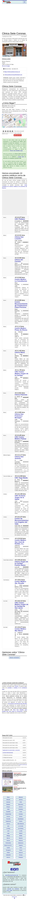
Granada (8, 818)
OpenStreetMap (19, 126)
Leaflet (14, 126)
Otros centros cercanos (19, 131)
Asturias (8, 802)
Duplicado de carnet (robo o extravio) (11, 750)
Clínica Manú (20, 352)
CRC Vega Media (21, 478)
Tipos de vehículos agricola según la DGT (20, 789)
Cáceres (21, 806)
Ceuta (20, 811)
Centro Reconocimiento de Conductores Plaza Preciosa (21, 304)
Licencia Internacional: (8, 752)
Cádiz (8, 809)
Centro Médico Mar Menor (20, 630)
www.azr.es (14, 896)
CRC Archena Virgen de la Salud (20, 497)
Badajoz (8, 804)
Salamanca (20, 842)
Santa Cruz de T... (8, 845)
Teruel (20, 850)
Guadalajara (20, 818)
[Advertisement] (13, 17)
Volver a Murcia (17, 133)
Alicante (8, 799)
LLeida (20, 830)
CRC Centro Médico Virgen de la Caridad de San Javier (21, 605)
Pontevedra (8, 842)
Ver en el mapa (6, 66)
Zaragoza (21, 857)
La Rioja (8, 828)
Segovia (21, 845)
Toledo (8, 852)
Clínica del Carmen (19, 260)
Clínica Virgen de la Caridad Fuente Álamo (21, 563)
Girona (20, 816)
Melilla (20, 835)
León (8, 830)
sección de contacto (13, 888)
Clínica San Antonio (19, 457)
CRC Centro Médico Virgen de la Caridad (21, 373)
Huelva (20, 821)
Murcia (8, 838)
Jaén (8, 826)
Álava (8, 797)
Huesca (8, 823)
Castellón (8, 811)
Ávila (21, 802)
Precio (16, 686)
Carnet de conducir (17, 773)
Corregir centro (17, 135)
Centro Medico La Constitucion (21, 280)
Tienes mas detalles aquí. (16, 150)
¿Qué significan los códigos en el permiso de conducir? (20, 775)
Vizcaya (20, 854)
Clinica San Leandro (19, 238)
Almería (20, 799)
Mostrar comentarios (14, 657)
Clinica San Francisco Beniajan (19, 416)
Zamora (8, 857)
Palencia (21, 840)
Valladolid (8, 854)
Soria (21, 847)
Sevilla (8, 847)
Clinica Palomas (21, 395)
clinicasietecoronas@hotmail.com (13, 74)
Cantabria (20, 809)
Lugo (8, 833)
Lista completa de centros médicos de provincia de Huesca (14, 186)
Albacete (21, 797)
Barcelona (20, 804)
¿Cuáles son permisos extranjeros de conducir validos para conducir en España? (19, 783)
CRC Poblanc (20, 219)
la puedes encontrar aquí (23, 764)
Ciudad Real (8, 814)
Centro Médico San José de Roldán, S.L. (20, 542)
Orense (8, 840)
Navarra (21, 838)
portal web (21, 156)
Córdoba (21, 814)
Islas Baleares (21, 823)
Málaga (8, 835)
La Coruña (20, 826)
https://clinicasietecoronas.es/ (12, 71)
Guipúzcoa (8, 821)
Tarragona (8, 850)
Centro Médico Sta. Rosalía (20, 582)
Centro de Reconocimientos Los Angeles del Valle (21, 521)
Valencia (21, 852)
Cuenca (8, 816)
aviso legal (9, 890)
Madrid (20, 833)
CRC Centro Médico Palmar (20, 438)
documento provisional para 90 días (17, 703)
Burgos (8, 806)
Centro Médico (24, 36)
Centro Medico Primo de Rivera (21, 329)
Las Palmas (20, 828)
